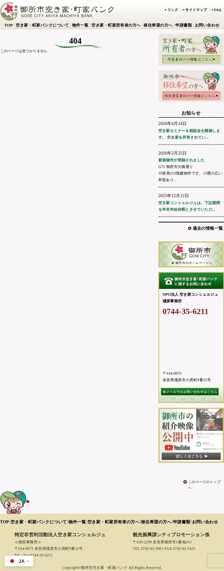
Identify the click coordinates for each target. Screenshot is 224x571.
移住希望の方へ (158, 25)
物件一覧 (80, 25)
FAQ (217, 10)
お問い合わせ (207, 25)
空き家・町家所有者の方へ (116, 25)
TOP (8, 25)
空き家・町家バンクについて (42, 25)
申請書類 (183, 25)
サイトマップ (196, 10)
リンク (172, 10)
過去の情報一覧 (208, 228)
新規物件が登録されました (181, 160)
